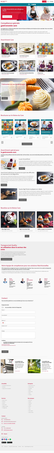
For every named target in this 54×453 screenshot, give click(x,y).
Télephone (3, 321)
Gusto (30, 394)
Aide (25, 449)
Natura (30, 408)
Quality (30, 403)
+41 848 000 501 (7, 422)
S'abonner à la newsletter (7, 389)
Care (29, 410)
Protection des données (14, 449)
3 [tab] (52, 19)
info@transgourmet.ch (8, 432)
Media (30, 391)
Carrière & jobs (31, 388)
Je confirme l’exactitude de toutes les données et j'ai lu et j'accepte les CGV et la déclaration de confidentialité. (18, 344)
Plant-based (31, 413)
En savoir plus (7, 16)
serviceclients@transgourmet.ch (10, 424)
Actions (3, 405)
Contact (30, 396)
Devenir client (5, 402)
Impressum (6, 449)
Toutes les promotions (27, 143)
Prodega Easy (4, 410)
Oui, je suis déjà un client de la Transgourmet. (13, 308)
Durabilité (30, 389)
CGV (2, 449)
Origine (30, 406)
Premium (30, 405)
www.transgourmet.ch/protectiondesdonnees (9, 346)
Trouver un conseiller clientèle (9, 426)
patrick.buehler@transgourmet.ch (47, 288)
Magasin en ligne (5, 408)
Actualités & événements (7, 386)
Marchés (4, 403)
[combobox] (3, 324)
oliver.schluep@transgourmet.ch (12, 288)
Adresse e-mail (4, 327)
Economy (30, 402)
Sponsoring (31, 393)
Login (45, 1)
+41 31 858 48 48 (7, 430)
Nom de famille (4, 316)
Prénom (3, 311)
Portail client (4, 406)
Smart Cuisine (31, 415)
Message (3, 332)
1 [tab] (49, 19)
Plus (27, 237)
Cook (30, 411)
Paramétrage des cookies (32, 449)
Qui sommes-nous (32, 386)
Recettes (4, 388)
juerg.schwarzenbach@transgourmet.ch (30, 289)
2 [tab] (51, 19)
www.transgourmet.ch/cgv (6, 345)
